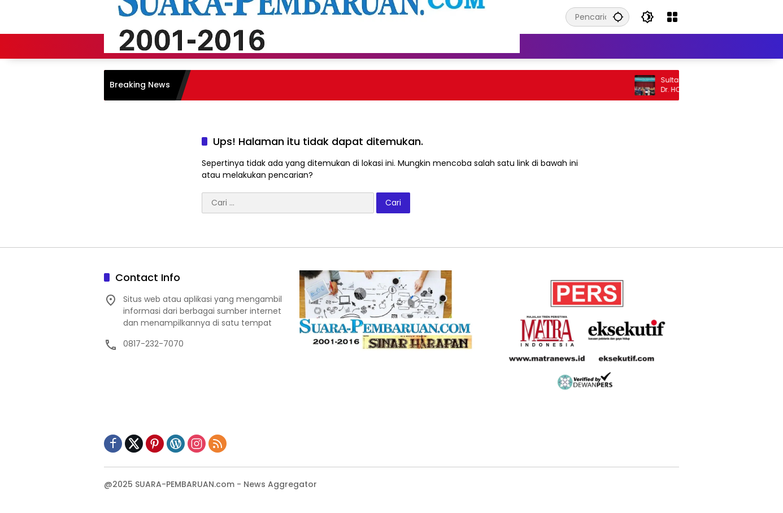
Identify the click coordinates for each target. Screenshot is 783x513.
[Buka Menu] (672, 17)
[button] (618, 16)
